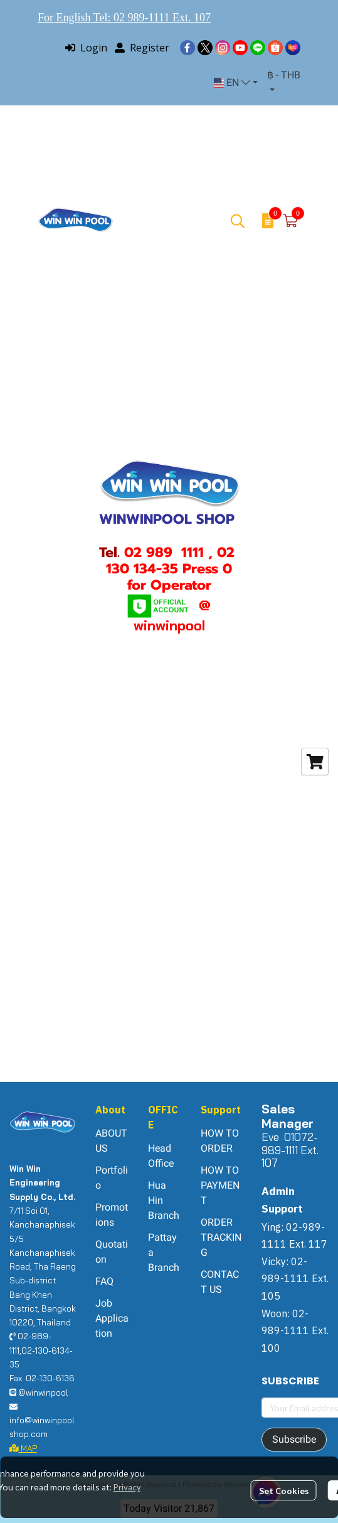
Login (86, 48)
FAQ (104, 1281)
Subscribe (294, 1439)
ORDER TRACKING (221, 1237)
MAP (23, 1448)
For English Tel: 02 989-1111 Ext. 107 (124, 17)
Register (142, 48)
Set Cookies (284, 1490)
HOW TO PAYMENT (220, 1185)
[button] (236, 82)
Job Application (112, 1318)
